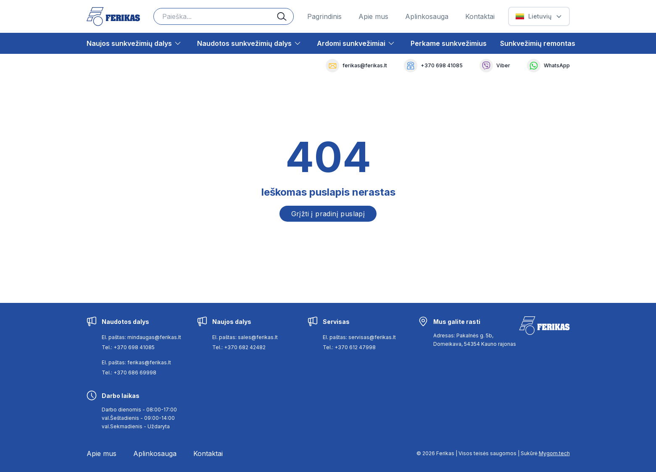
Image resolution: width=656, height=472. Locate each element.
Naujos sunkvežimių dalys (129, 43)
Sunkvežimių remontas (537, 43)
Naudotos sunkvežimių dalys (244, 43)
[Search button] (285, 16)
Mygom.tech (554, 453)
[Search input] (223, 16)
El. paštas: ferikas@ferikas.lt (136, 362)
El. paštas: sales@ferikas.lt (245, 337)
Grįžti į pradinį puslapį (328, 213)
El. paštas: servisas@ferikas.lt (359, 337)
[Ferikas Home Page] (113, 16)
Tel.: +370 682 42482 (239, 347)
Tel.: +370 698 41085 (128, 347)
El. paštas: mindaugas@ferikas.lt (141, 337)
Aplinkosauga (426, 16)
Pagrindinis (324, 16)
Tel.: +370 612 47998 (349, 347)
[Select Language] (539, 16)
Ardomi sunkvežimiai (351, 43)
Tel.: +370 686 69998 (129, 372)
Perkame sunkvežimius (449, 43)
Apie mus (373, 16)
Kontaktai (480, 16)
